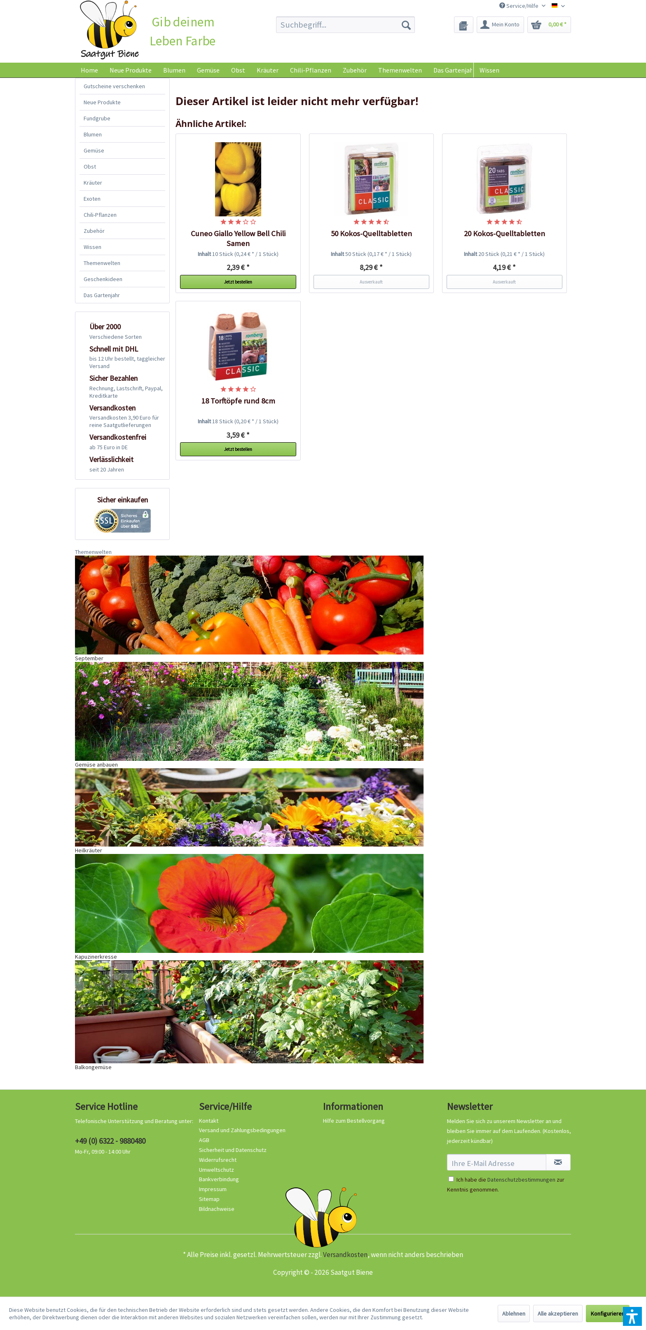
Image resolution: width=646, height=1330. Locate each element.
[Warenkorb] (549, 24)
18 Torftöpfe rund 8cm (238, 401)
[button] (632, 1316)
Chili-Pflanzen (100, 214)
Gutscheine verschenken (114, 86)
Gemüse (94, 150)
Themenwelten (102, 263)
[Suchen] (406, 24)
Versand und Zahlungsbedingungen (242, 1130)
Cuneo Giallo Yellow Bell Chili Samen (238, 238)
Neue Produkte (102, 102)
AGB (204, 1140)
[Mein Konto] (500, 24)
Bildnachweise (216, 1209)
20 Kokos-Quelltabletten (504, 233)
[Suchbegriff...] (345, 24)
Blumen (93, 134)
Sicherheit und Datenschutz (233, 1150)
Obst (90, 166)
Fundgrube (97, 118)
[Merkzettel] (463, 24)
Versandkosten (345, 1254)
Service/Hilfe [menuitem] (519, 5)
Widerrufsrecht (217, 1159)
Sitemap (209, 1199)
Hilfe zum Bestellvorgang (354, 1120)
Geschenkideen (103, 279)
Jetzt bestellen (238, 282)
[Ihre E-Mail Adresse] (496, 1162)
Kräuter (93, 182)
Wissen (489, 70)
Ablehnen (513, 1313)
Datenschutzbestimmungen (521, 1179)
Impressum (213, 1189)
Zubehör (94, 231)
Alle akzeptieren (558, 1313)
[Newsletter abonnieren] (558, 1162)
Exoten (92, 198)
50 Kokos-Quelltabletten (371, 233)
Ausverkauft (371, 282)
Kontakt (208, 1120)
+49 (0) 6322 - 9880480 (110, 1141)
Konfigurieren (608, 1313)
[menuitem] (345, 24)
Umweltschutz (216, 1169)
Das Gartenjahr (102, 295)
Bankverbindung (219, 1179)
